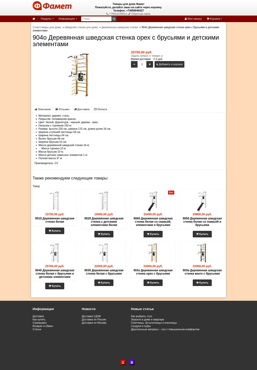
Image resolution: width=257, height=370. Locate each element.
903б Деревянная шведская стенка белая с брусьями (104, 272)
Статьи (37, 329)
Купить (55, 230)
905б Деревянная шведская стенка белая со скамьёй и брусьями (202, 222)
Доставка (81, 109)
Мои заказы (193, 18)
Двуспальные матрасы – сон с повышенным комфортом (165, 329)
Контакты (38, 332)
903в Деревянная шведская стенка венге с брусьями (202, 272)
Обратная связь (139, 13)
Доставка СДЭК (91, 316)
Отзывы (62, 109)
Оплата (100, 109)
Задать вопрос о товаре (145, 55)
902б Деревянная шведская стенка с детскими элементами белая (104, 222)
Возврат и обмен (43, 326)
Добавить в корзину (169, 64)
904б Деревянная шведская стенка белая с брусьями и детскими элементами (54, 273)
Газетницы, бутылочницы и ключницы (154, 322)
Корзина (214, 18)
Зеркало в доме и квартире (147, 319)
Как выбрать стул (141, 316)
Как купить (39, 319)
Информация (68, 18)
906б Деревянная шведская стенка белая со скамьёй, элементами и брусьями (153, 222)
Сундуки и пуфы (141, 326)
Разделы (47, 18)
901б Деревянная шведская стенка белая (54, 220)
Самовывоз (40, 322)
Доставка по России (94, 319)
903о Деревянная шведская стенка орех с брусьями (153, 272)
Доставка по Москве (94, 322)
